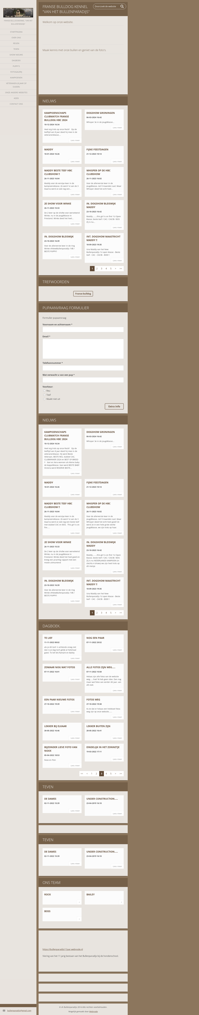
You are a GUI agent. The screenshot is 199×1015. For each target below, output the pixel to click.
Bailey (90, 894)
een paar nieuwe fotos (59, 699)
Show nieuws (16, 54)
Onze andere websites (16, 92)
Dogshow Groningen (100, 112)
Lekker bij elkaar (55, 726)
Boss (47, 911)
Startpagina (16, 32)
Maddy (48, 149)
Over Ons (16, 37)
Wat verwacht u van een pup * (59, 374)
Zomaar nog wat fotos (59, 667)
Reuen (16, 43)
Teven (16, 49)
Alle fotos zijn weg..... (100, 667)
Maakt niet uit (53, 398)
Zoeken (122, 6)
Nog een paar (95, 637)
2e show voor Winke (57, 203)
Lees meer (75, 140)
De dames (50, 798)
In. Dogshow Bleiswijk (59, 236)
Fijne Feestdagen (97, 149)
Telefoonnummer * (53, 362)
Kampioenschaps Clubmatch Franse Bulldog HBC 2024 (56, 116)
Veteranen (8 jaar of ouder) (16, 85)
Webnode (93, 1011)
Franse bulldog (83, 293)
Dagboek (16, 60)
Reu (48, 390)
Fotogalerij (16, 72)
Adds (16, 98)
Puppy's (16, 66)
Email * (46, 336)
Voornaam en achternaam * (57, 324)
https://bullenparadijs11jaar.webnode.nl (63, 949)
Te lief (48, 637)
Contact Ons (16, 104)
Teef (48, 394)
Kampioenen (16, 77)
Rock (47, 894)
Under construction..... (102, 798)
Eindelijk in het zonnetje (102, 747)
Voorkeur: (48, 386)
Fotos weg (93, 699)
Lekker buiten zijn (98, 726)
